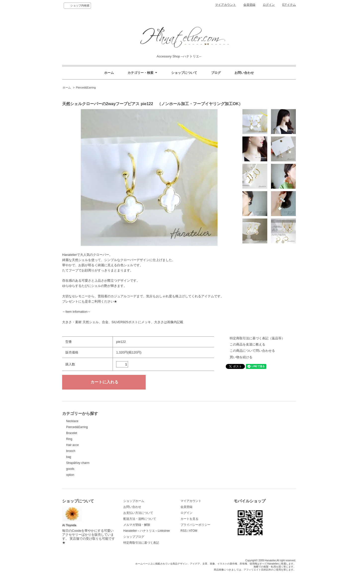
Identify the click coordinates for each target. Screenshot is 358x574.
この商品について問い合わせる (252, 351)
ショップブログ (133, 536)
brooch (70, 451)
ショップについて (184, 73)
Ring (69, 439)
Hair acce (72, 445)
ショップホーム (133, 501)
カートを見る (189, 519)
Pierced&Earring (86, 87)
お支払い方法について (138, 513)
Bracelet (71, 433)
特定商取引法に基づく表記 (141, 542)
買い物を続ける (241, 357)
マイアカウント (225, 4)
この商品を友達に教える (247, 344)
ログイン (269, 4)
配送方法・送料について (139, 519)
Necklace (72, 421)
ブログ (216, 73)
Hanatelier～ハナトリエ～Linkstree (146, 530)
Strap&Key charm (78, 463)
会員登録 (249, 4)
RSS (183, 530)
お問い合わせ (244, 73)
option (70, 475)
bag (68, 457)
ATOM (193, 530)
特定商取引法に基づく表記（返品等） (257, 338)
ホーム (109, 73)
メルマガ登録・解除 (136, 525)
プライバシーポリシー (195, 525)
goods (70, 469)
